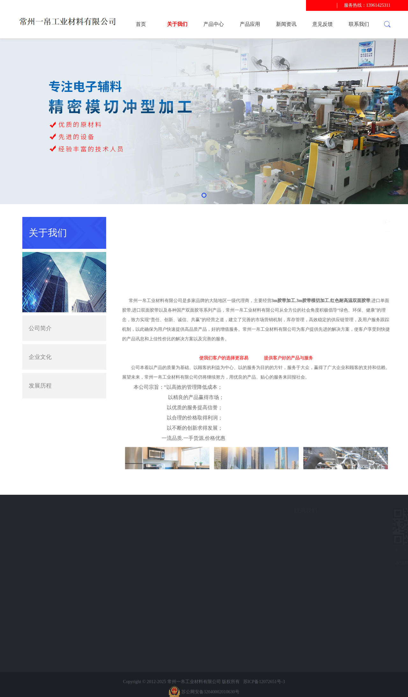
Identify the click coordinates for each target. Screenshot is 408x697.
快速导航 (50, 511)
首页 (141, 24)
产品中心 (213, 24)
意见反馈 (322, 24)
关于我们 (177, 24)
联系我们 (359, 24)
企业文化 (40, 357)
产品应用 (250, 24)
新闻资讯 (286, 24)
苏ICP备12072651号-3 (264, 690)
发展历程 (40, 385)
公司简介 (40, 328)
